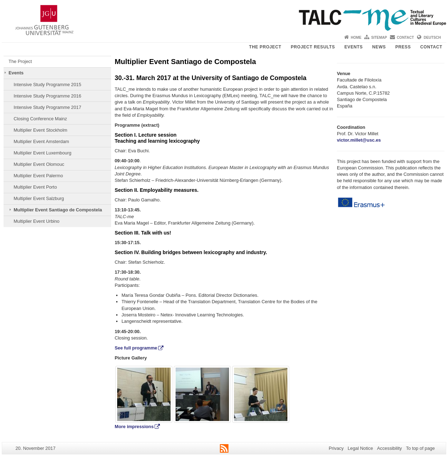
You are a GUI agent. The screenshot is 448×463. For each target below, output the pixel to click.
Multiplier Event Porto (35, 187)
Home (356, 38)
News (379, 46)
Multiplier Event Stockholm (40, 130)
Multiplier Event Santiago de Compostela (58, 209)
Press (403, 46)
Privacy (336, 448)
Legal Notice (360, 448)
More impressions (134, 426)
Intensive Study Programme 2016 (47, 96)
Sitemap (379, 38)
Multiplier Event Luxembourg (42, 153)
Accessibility (389, 448)
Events (353, 46)
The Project (265, 46)
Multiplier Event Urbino (36, 221)
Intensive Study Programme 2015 (47, 84)
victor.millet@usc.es (359, 140)
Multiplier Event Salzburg (39, 198)
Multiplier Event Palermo (38, 175)
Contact (405, 38)
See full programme (136, 348)
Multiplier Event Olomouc (39, 164)
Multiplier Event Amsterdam (41, 141)
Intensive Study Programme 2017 (47, 107)
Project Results (313, 46)
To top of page (420, 448)
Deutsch (432, 38)
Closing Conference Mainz (40, 118)
